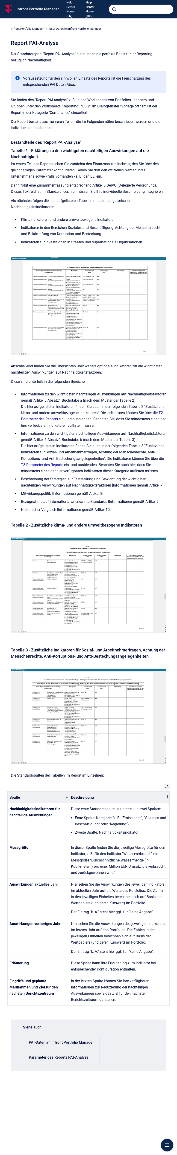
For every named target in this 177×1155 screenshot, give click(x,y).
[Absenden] (114, 9)
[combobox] (141, 9)
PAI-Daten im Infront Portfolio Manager (61, 1042)
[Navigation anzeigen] (167, 1145)
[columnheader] (38, 797)
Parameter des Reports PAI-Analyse (58, 1057)
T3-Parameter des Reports (42, 465)
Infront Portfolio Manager (38, 9)
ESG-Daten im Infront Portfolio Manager (75, 28)
